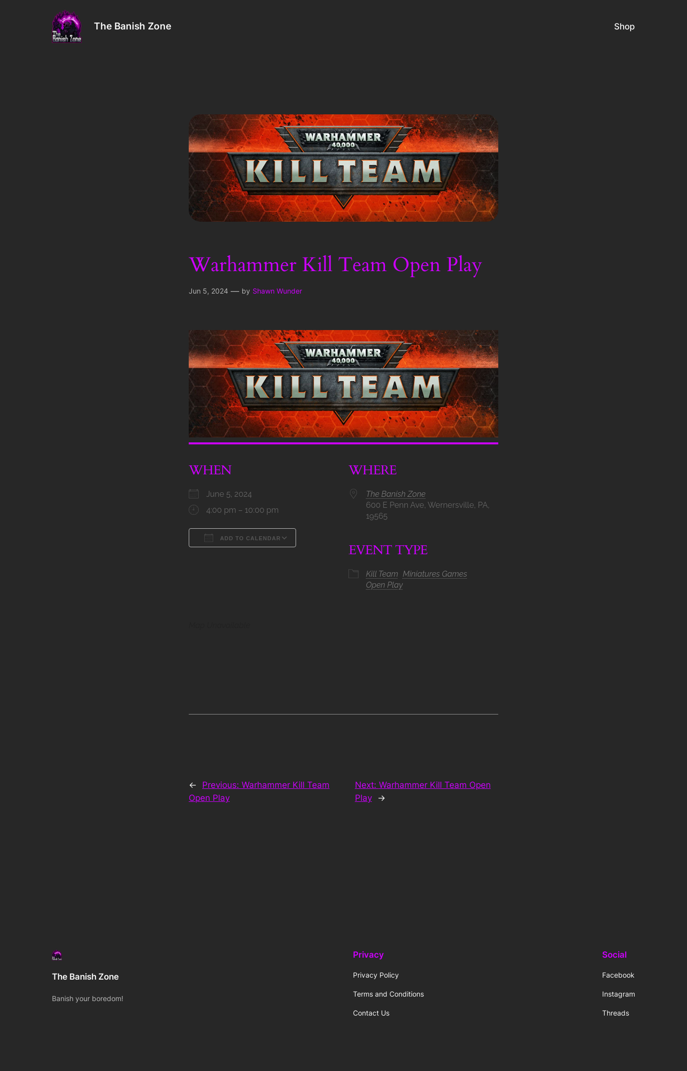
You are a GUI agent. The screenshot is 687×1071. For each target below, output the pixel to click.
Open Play (384, 585)
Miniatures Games (435, 574)
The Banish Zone (132, 26)
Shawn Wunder (277, 291)
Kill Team (382, 574)
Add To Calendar (242, 537)
